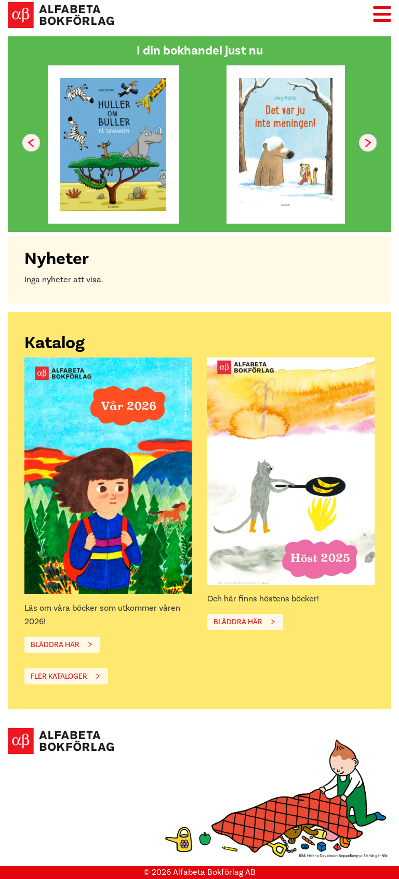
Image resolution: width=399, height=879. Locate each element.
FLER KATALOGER (59, 676)
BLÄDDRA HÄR (55, 645)
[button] (368, 143)
